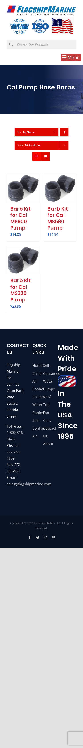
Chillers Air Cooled (36, 381)
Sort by (26, 132)
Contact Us (47, 432)
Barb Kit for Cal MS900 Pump (20, 218)
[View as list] (45, 156)
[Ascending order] (64, 132)
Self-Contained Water (47, 373)
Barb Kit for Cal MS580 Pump (57, 218)
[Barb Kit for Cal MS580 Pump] (60, 188)
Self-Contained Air (36, 428)
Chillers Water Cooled (36, 404)
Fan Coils (47, 416)
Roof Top (47, 400)
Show (28, 145)
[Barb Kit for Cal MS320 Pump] (23, 260)
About (47, 443)
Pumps (47, 389)
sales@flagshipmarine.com (29, 484)
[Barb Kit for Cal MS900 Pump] (23, 188)
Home (36, 365)
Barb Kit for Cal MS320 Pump (20, 290)
